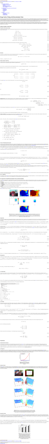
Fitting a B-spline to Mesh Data (6, 5)
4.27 (2, 366)
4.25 (2, 188)
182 (32, 145)
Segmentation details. (2, 226)
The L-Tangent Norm (16, 1)
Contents (20, 1)
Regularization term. (2, 98)
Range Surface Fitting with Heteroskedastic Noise (11, 17)
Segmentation (4, 8)
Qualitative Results (2, 365)
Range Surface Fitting (9, 1)
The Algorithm (3, 174)
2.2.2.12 (29, 164)
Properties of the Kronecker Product (7, 4)
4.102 (43, 163)
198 (15, 221)
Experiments (3, 12)
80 (33, 145)
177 (35, 145)
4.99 (5, 149)
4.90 (18, 114)
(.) (48, 31)
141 (31, 145)
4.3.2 (23, 414)
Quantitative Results (3, 413)
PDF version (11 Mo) (2, 443)
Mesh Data (1, 52)
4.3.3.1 (29, 172)
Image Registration (4, 1)
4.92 (4, 80)
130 (44, 144)
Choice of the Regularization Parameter (7, 6)
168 (34, 145)
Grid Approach (4, 13)
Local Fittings (4, 10)
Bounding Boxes (5, 9)
